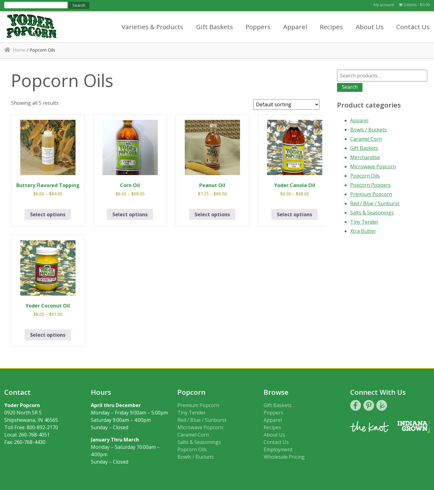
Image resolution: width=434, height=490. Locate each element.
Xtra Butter (363, 231)
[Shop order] (286, 104)
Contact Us (413, 26)
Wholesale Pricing (284, 456)
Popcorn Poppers (370, 185)
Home (19, 50)
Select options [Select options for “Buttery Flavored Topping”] (47, 214)
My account (384, 4)
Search (350, 87)
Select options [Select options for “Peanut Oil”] (212, 214)
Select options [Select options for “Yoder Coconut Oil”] (47, 334)
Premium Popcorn (371, 194)
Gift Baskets (214, 26)
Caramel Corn (366, 138)
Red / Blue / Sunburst (374, 203)
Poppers (258, 26)
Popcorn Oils (365, 175)
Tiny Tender (364, 221)
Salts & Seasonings (372, 212)
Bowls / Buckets (368, 129)
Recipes (331, 26)
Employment (278, 449)
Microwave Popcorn (373, 166)
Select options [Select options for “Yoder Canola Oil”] (294, 214)
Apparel (295, 26)
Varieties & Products (152, 26)
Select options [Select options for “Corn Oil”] (130, 214)
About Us (370, 26)
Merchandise (365, 157)
